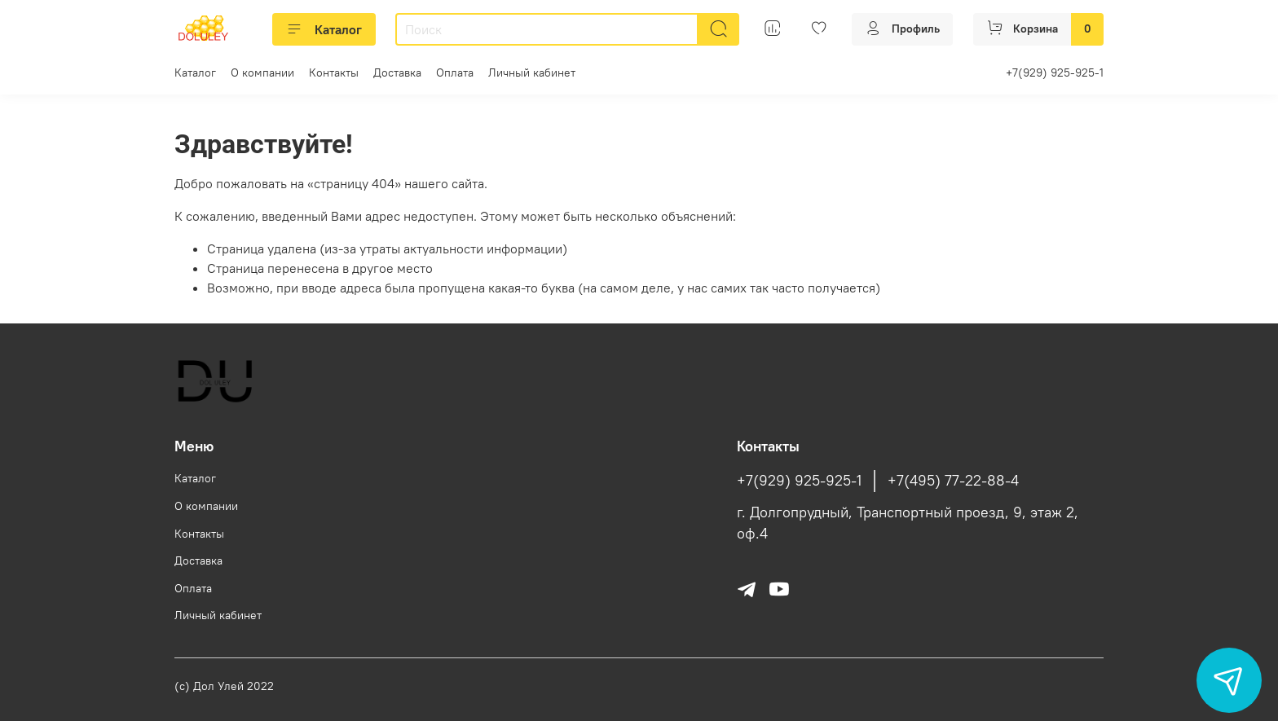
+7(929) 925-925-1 (1055, 72)
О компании (262, 72)
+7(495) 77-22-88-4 (953, 481)
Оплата (455, 72)
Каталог (324, 29)
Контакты (334, 72)
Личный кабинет (531, 72)
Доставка (397, 72)
